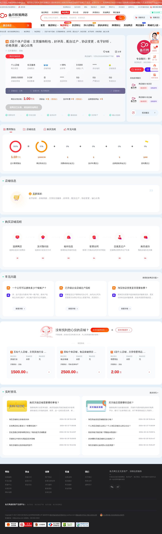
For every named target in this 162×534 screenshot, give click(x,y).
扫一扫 (153, 57)
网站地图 (8, 492)
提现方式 (28, 481)
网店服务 (140, 24)
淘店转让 (64, 24)
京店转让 (76, 25)
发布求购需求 (123, 330)
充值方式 (28, 477)
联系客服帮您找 (99, 330)
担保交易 (48, 492)
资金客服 (68, 488)
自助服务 (8, 477)
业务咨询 (68, 477)
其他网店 (128, 25)
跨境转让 (116, 25)
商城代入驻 (153, 25)
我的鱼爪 (94, 7)
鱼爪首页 (77, 7)
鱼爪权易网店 (57, 504)
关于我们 (88, 477)
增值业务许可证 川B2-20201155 (86, 515)
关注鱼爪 (122, 7)
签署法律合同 (50, 481)
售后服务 (68, 485)
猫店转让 (52, 25)
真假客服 (155, 69)
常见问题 (8, 481)
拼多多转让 (103, 25)
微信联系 (136, 70)
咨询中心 (131, 7)
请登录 (21, 7)
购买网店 (27, 31)
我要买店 (140, 17)
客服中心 (8, 485)
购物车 (103, 7)
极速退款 (48, 488)
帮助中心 (112, 7)
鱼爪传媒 (48, 504)
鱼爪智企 (30, 504)
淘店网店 (37, 31)
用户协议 (48, 477)
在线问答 (8, 488)
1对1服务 (48, 485)
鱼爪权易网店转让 (14, 31)
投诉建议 (148, 113)
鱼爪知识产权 (39, 504)
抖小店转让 (89, 24)
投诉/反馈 (154, 78)
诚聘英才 (88, 485)
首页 (42, 25)
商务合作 (88, 481)
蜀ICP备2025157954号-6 (57, 515)
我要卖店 (155, 17)
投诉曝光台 (67, 7)
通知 (85, 7)
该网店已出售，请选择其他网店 (24, 107)
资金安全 (28, 485)
